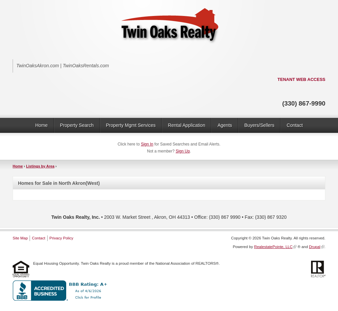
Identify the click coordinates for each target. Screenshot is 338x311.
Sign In (147, 144)
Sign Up (183, 151)
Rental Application (186, 125)
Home (41, 125)
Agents (225, 125)
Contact (295, 125)
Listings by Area (40, 166)
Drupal (314, 247)
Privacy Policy (61, 238)
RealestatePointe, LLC (273, 247)
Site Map (20, 238)
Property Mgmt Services (130, 125)
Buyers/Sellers (259, 125)
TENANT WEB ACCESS (301, 79)
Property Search (76, 125)
